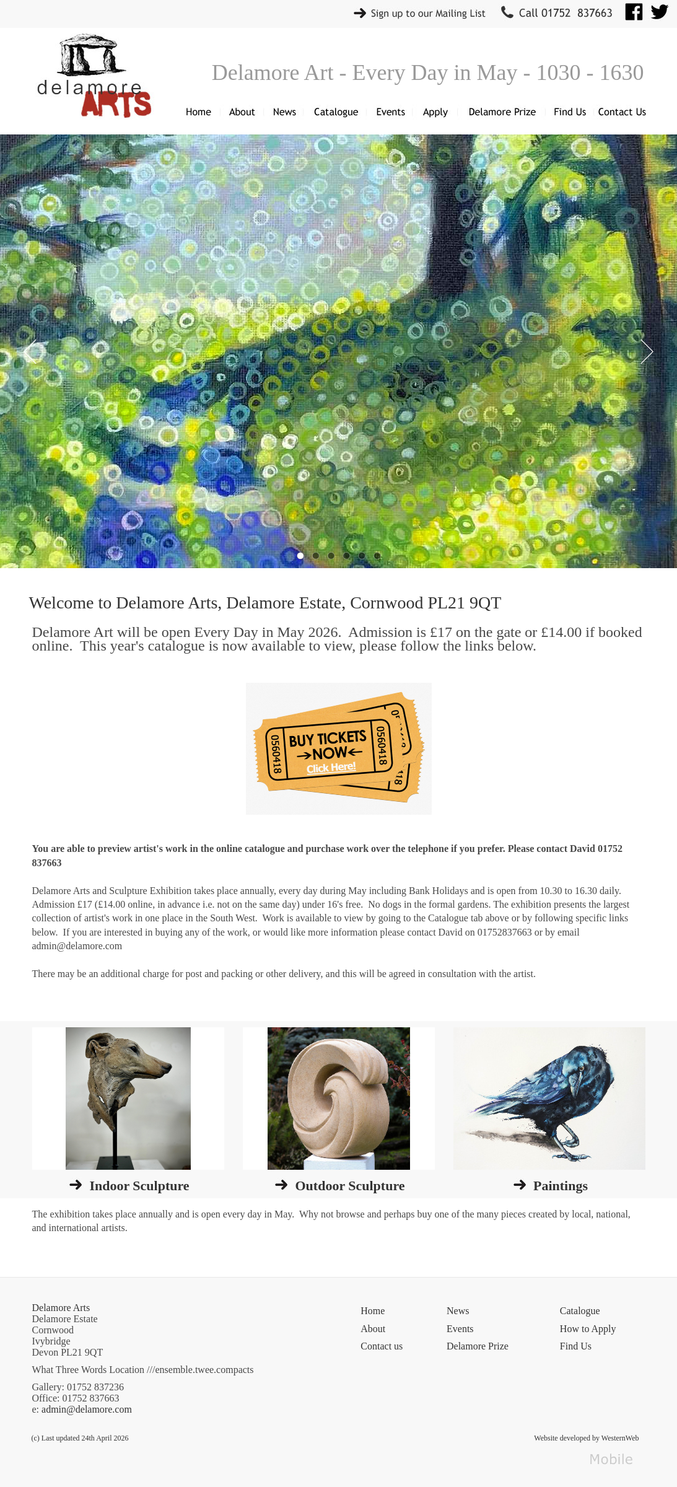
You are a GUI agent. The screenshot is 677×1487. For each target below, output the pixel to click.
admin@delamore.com (86, 1409)
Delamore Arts (61, 1307)
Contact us (381, 1346)
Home (372, 1310)
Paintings (560, 1185)
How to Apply (588, 1328)
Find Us (576, 1346)
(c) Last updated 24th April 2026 (80, 1438)
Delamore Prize (478, 1346)
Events (460, 1328)
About (372, 1328)
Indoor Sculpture (139, 1185)
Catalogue (580, 1310)
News (458, 1310)
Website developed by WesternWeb (586, 1438)
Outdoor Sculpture (349, 1185)
